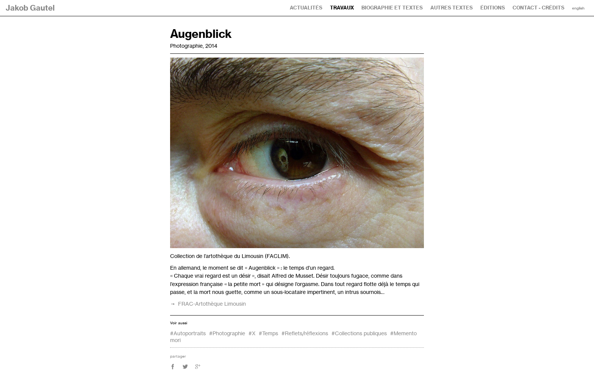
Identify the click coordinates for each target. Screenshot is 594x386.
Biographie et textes (392, 8)
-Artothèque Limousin (212, 303)
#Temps (268, 333)
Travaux (342, 8)
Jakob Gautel (30, 8)
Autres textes (451, 8)
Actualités (306, 8)
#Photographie (227, 333)
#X (252, 333)
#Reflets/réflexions (304, 333)
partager (178, 356)
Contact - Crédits (538, 8)
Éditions (492, 8)
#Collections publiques (359, 333)
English (578, 8)
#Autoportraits (188, 333)
